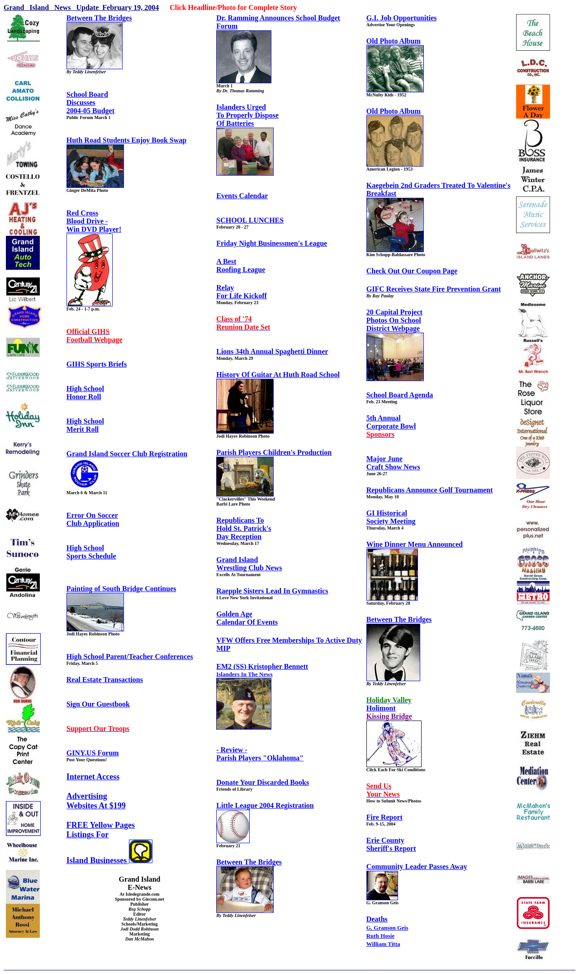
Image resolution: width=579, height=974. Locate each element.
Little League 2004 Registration (265, 805)
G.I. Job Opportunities (401, 18)
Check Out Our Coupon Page (412, 271)
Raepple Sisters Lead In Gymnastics (272, 591)
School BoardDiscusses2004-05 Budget (90, 103)
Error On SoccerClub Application (92, 519)
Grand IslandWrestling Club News (249, 564)
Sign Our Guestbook (98, 704)
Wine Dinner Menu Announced (414, 544)
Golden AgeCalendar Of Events (247, 618)
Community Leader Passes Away (416, 866)
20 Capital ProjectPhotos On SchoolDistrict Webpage (394, 320)
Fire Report (384, 817)
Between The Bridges (99, 18)
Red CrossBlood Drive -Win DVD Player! (93, 221)
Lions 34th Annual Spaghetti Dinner (272, 351)
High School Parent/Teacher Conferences (129, 656)
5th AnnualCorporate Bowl (391, 426)
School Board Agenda (399, 395)
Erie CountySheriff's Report (391, 844)
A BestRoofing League (240, 265)
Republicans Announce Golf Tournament (429, 490)
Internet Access (92, 776)
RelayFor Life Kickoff (241, 292)
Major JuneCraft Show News (393, 463)
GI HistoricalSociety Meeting (391, 517)
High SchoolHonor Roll (85, 393)
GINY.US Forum (92, 753)
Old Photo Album (393, 41)
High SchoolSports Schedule (91, 552)
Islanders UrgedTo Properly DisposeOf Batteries (247, 115)
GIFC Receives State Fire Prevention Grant (433, 289)
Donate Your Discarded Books (262, 782)
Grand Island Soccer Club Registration (126, 454)
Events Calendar (242, 196)
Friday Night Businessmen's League (271, 243)
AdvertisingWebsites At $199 (96, 801)
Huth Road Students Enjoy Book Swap (126, 140)
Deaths (377, 919)
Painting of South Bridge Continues (121, 588)
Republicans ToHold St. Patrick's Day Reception (243, 528)
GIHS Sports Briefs (96, 364)
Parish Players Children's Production (274, 452)
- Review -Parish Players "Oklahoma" (260, 754)
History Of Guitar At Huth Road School (278, 374)
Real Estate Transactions (104, 679)
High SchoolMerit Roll (85, 425)
